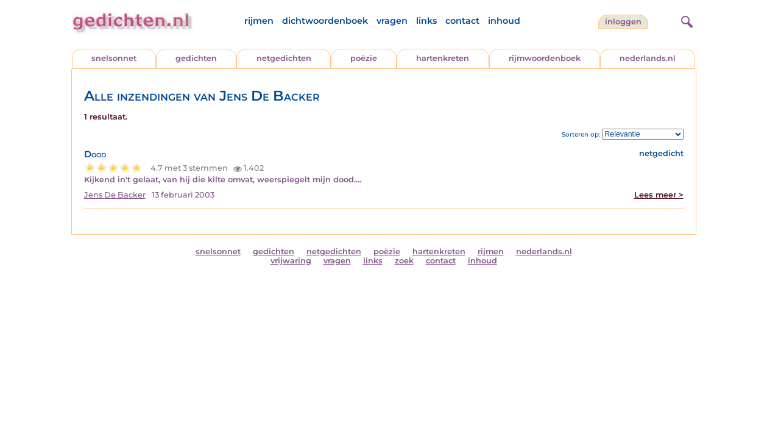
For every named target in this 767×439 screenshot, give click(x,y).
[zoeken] (685, 20)
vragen (392, 20)
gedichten (196, 58)
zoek (404, 260)
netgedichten (283, 58)
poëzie (363, 58)
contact (462, 20)
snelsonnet (113, 58)
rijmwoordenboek (545, 58)
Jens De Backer (115, 194)
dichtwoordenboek (325, 20)
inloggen (623, 21)
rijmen (259, 20)
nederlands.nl (648, 58)
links (426, 20)
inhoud (504, 20)
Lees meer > (659, 194)
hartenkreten (442, 58)
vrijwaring (290, 260)
